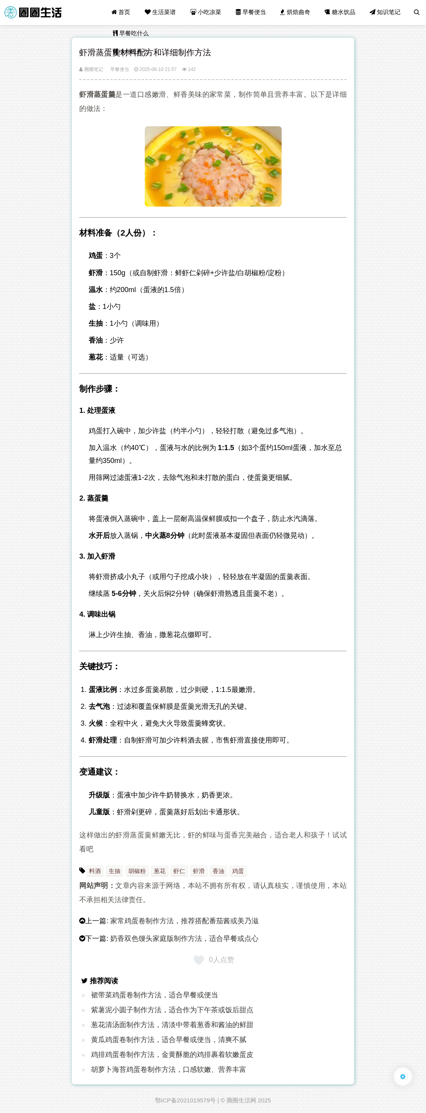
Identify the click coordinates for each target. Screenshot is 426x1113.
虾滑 (199, 871)
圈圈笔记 (91, 69)
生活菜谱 (161, 12)
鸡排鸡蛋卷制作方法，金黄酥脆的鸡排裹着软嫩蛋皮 (172, 1055)
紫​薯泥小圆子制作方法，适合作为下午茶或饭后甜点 (172, 1010)
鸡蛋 (238, 871)
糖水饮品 (340, 12)
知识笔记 (385, 12)
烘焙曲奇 (296, 12)
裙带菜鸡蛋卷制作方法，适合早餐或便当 (154, 995)
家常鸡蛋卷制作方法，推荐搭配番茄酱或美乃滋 (184, 921)
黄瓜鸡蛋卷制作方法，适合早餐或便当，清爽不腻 (168, 1040)
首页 (122, 12)
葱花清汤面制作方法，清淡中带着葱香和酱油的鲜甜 (172, 1025)
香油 (218, 871)
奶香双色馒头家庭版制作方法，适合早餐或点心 (184, 938)
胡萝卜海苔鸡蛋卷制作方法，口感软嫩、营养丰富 (168, 1069)
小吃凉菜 (206, 12)
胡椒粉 (137, 871)
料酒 (95, 871)
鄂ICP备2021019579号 (185, 1100)
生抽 (114, 871)
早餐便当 (252, 12)
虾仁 (179, 871)
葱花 (160, 871)
